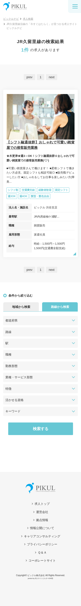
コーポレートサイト (42, 560)
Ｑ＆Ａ (42, 552)
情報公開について (42, 528)
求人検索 (28, 18)
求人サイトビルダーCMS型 (44, 578)
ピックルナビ (11, 18)
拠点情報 (42, 520)
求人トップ (42, 503)
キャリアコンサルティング (42, 536)
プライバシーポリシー (42, 544)
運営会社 (42, 512)
